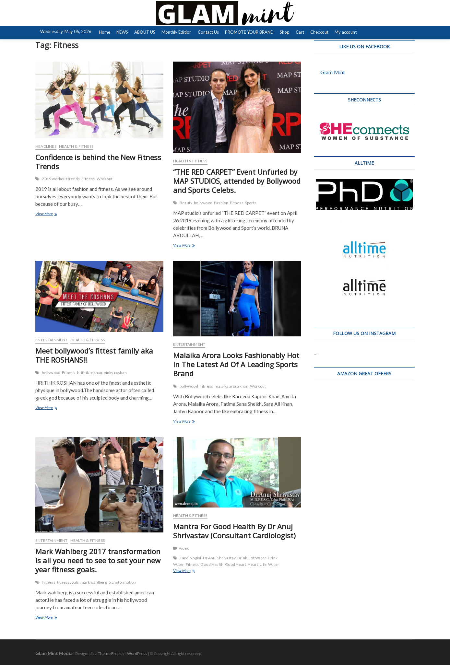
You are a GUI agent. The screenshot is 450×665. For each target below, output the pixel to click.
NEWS (122, 32)
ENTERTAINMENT (51, 339)
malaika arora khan (231, 386)
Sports (250, 202)
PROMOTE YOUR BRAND (249, 32)
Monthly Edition (176, 32)
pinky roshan (115, 372)
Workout (105, 178)
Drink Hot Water (251, 557)
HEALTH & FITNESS (76, 146)
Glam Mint (332, 72)
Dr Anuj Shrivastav (219, 557)
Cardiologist (190, 557)
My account (346, 32)
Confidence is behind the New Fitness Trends (98, 161)
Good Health (212, 564)
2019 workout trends (61, 178)
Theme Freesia (111, 653)
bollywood (203, 202)
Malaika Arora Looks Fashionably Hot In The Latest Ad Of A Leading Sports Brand (236, 364)
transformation (122, 582)
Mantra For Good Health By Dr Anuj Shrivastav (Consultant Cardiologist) (234, 530)
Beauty (186, 202)
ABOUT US (144, 32)
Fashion (221, 202)
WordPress (137, 653)
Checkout (319, 32)
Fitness (88, 178)
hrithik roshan (89, 372)
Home (104, 32)
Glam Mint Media (54, 653)
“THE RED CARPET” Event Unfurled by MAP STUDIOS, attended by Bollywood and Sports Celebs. (237, 181)
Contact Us (208, 32)
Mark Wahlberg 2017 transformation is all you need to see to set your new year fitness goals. (97, 560)
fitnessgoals (68, 582)
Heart (253, 564)
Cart (300, 32)
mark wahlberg (93, 582)
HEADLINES (45, 146)
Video (184, 548)
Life (263, 564)
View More (52, 214)
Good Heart (235, 564)
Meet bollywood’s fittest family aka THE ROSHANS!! (94, 355)
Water (273, 564)
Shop (285, 32)
